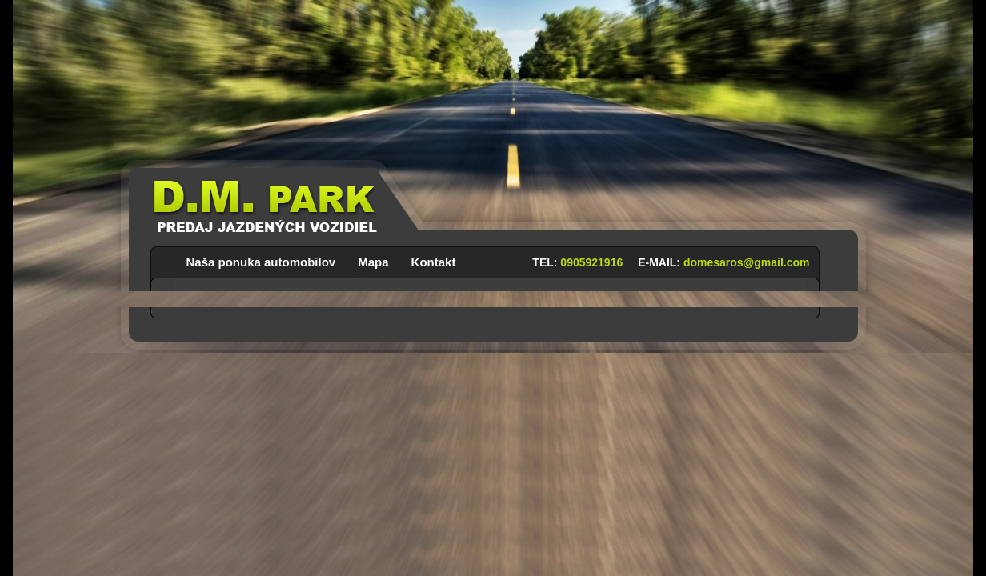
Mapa (373, 259)
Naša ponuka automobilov (261, 259)
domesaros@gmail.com (746, 262)
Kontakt (433, 259)
